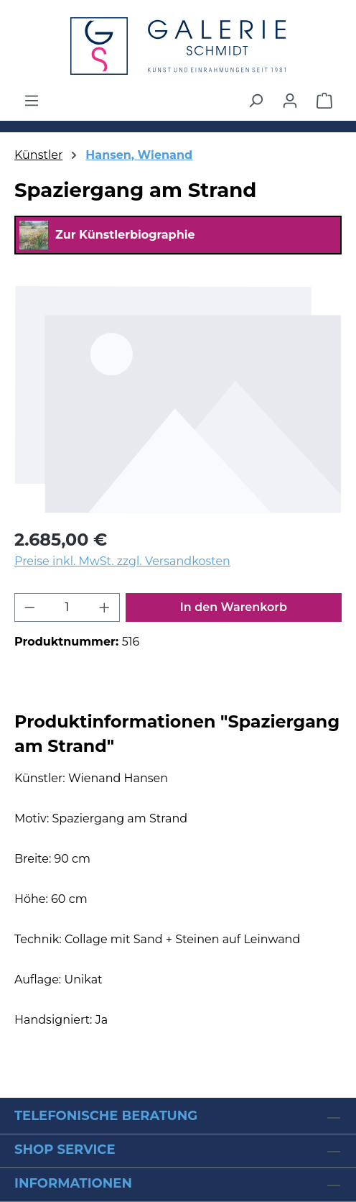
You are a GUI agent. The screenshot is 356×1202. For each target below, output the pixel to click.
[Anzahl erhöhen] (105, 607)
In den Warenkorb (233, 607)
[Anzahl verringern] (29, 607)
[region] (178, 399)
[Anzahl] (67, 607)
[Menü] (31, 100)
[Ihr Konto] (290, 100)
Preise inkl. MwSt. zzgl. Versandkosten (122, 561)
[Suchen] (255, 100)
